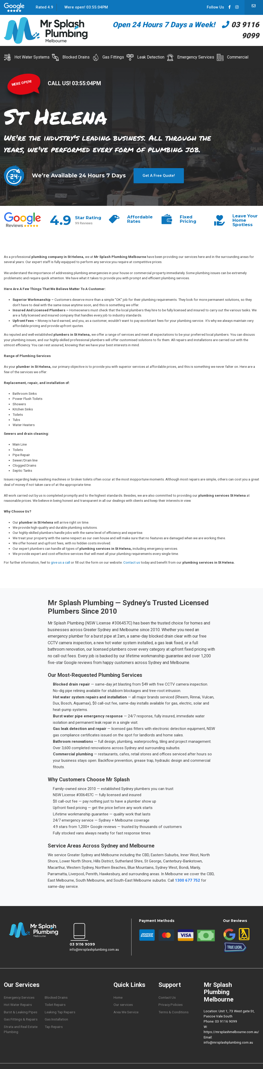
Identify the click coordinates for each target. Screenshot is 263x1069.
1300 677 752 (187, 880)
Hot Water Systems (27, 57)
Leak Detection (145, 57)
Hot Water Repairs (18, 1005)
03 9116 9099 (82, 944)
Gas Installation (56, 1019)
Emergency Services (190, 57)
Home (118, 997)
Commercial (232, 57)
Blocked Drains (71, 57)
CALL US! (60, 83)
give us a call (60, 562)
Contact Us (167, 997)
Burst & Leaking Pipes (20, 1012)
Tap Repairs (54, 1027)
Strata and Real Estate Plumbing (20, 1029)
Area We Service (126, 1012)
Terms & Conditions (173, 1012)
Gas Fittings (108, 57)
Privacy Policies (170, 1005)
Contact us (131, 562)
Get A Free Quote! (159, 175)
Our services (123, 1005)
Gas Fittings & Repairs (20, 1019)
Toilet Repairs (55, 1005)
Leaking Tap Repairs (60, 1012)
